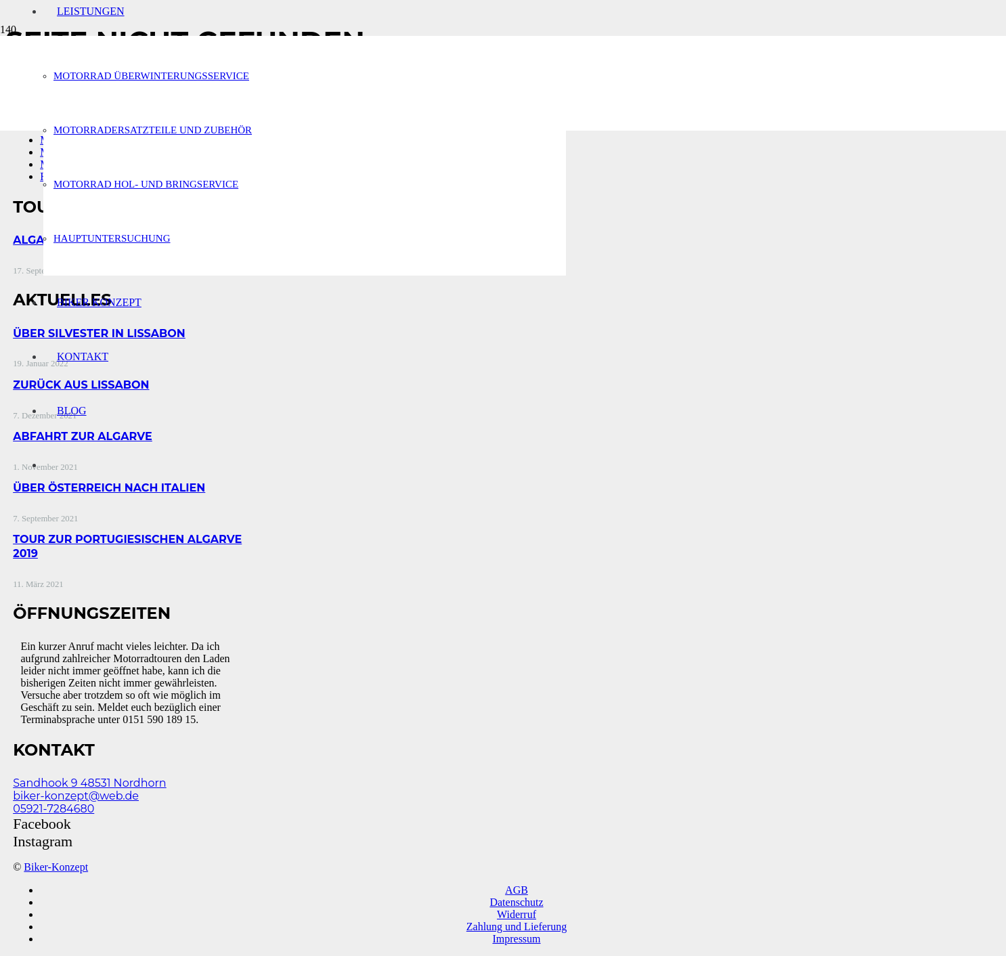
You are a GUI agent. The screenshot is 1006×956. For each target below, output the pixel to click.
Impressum (516, 938)
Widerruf (516, 914)
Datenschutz (516, 902)
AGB (516, 890)
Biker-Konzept (56, 867)
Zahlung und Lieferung (516, 926)
